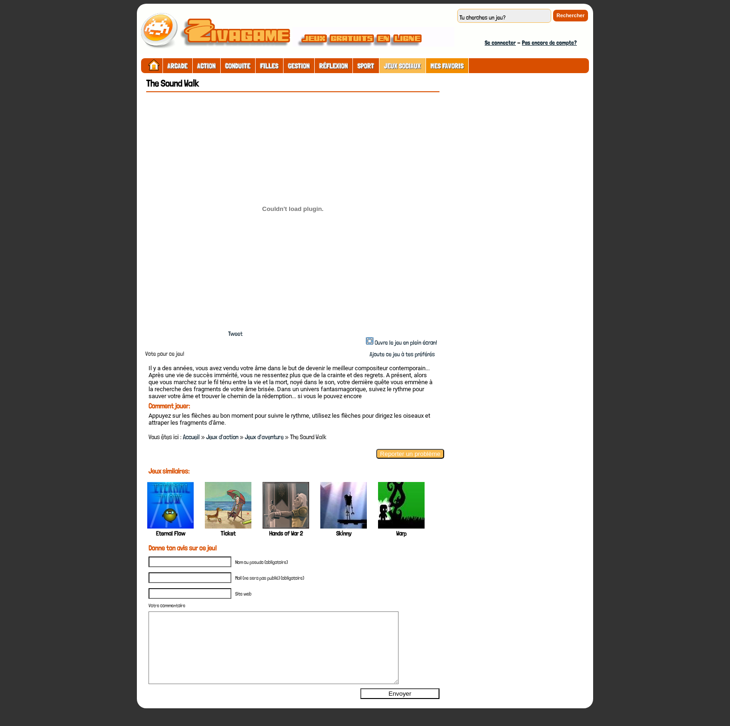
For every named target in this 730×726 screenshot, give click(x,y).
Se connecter (500, 42)
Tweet (235, 333)
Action (206, 66)
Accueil (191, 437)
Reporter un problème (410, 453)
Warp (401, 533)
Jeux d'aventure (264, 437)
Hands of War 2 (286, 533)
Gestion (299, 66)
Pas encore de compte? (549, 42)
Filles (269, 66)
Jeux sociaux (402, 66)
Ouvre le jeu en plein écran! (406, 342)
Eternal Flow (170, 533)
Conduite (237, 66)
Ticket (228, 533)
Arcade (178, 66)
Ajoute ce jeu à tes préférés (401, 354)
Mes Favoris (447, 66)
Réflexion (333, 66)
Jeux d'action (222, 437)
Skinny (343, 533)
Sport (366, 66)
